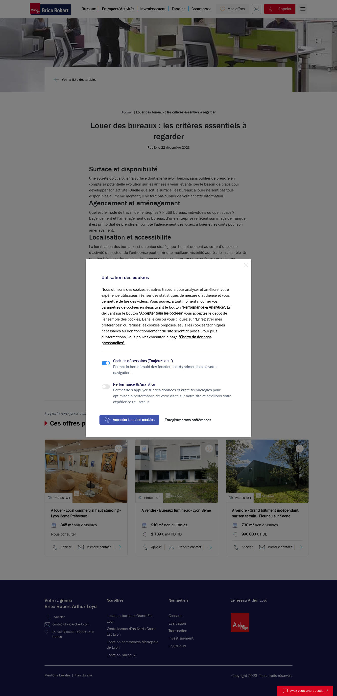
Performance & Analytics (134, 384)
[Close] (246, 264)
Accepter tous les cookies (129, 420)
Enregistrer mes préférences (188, 420)
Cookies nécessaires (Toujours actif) (143, 360)
